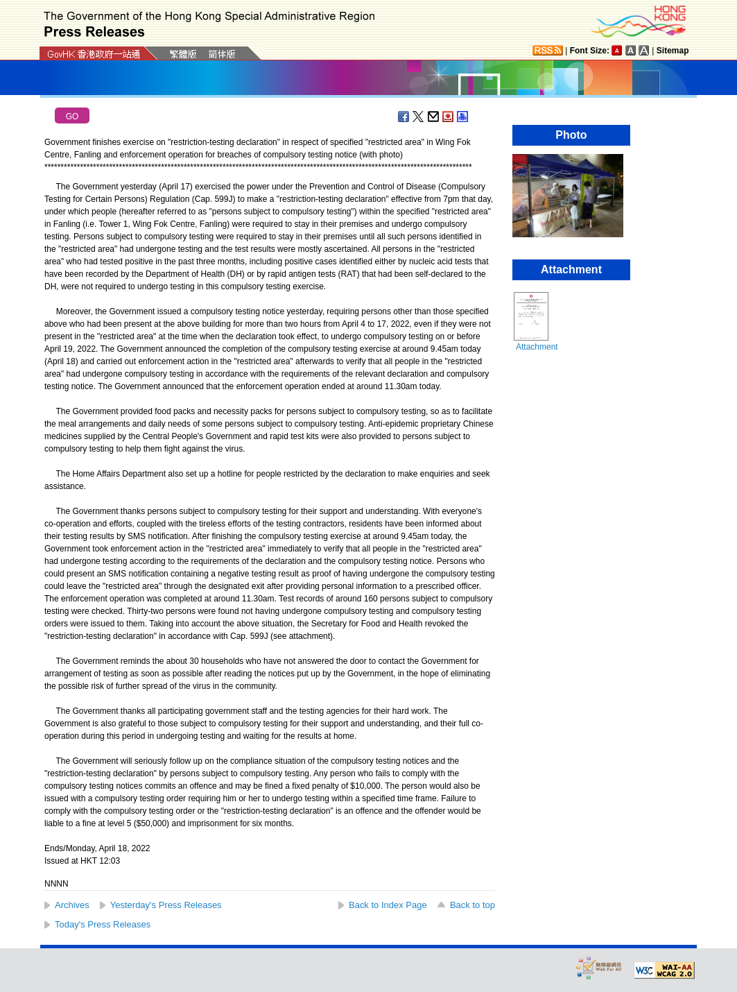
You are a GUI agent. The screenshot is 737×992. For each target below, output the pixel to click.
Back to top (472, 905)
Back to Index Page (388, 905)
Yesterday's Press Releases (166, 905)
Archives (72, 905)
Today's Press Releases (102, 924)
